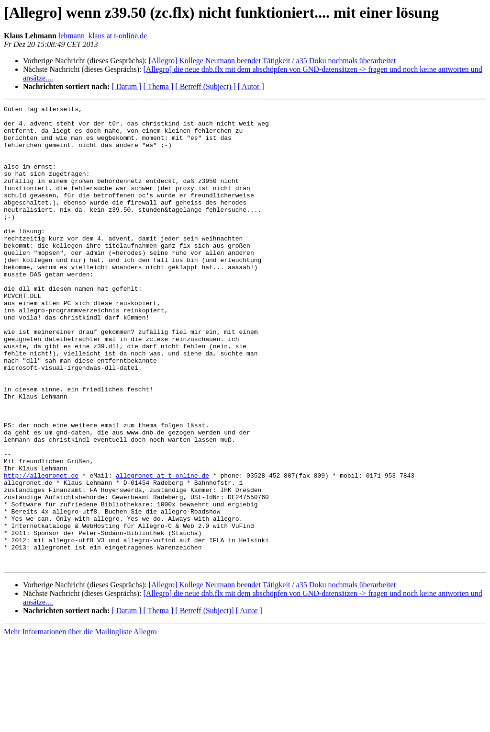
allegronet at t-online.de (162, 550)
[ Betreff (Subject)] (204, 702)
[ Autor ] (251, 86)
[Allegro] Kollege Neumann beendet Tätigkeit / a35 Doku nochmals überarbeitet (272, 61)
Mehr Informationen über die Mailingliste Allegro (80, 724)
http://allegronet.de (41, 550)
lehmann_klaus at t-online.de (102, 36)
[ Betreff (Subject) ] (205, 86)
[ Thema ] (159, 86)
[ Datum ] (126, 86)
